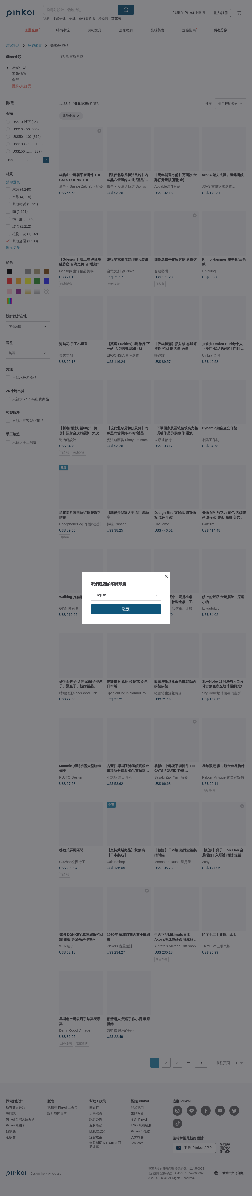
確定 (126, 609)
